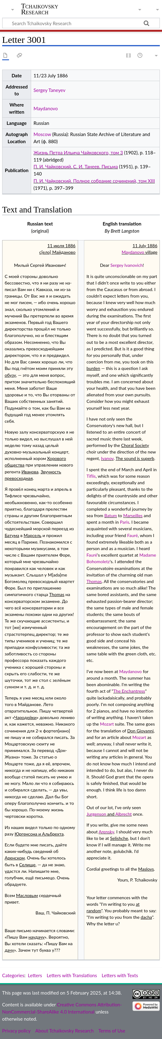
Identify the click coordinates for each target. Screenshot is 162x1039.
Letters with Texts (120, 975)
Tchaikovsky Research (39, 9)
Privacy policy (16, 1030)
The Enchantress (129, 691)
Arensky (106, 831)
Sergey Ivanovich (126, 265)
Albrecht (123, 814)
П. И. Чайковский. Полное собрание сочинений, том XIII (94, 181)
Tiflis (91, 476)
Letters (35, 975)
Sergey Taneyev (49, 90)
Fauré (132, 535)
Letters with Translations (72, 975)
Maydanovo (46, 108)
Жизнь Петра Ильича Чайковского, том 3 (78, 152)
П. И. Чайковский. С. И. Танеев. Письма (76, 166)
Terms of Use (111, 1030)
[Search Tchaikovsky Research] (81, 23)
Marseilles (132, 515)
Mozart (107, 724)
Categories (13, 975)
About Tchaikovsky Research (64, 1030)
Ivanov (107, 458)
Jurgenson (96, 814)
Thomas (94, 581)
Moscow (42, 134)
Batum (110, 515)
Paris (124, 522)
